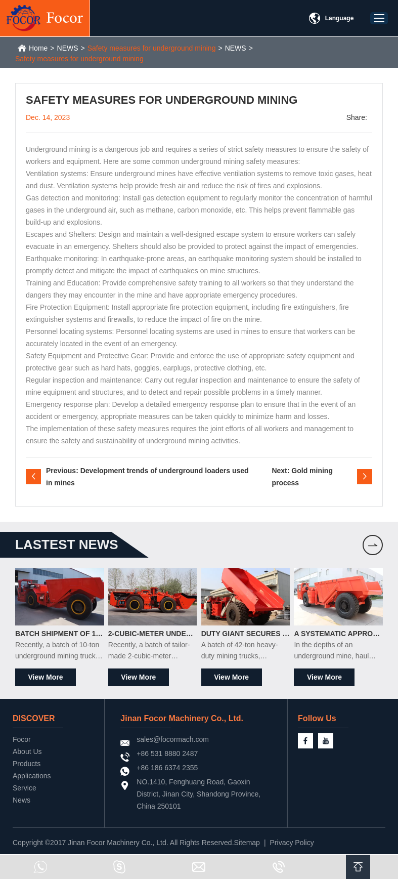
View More (45, 677)
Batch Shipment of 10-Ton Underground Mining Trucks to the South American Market (59, 634)
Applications (32, 776)
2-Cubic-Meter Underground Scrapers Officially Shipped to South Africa (152, 634)
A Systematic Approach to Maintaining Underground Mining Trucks (338, 634)
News (21, 800)
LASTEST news (66, 544)
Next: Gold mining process (302, 477)
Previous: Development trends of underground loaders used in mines (147, 477)
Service (24, 788)
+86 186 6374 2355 (167, 768)
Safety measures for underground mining (151, 48)
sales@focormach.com (173, 739)
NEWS (67, 48)
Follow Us (317, 718)
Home (38, 48)
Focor (22, 739)
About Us (27, 751)
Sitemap (247, 843)
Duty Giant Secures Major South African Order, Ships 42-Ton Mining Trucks (245, 634)
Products (26, 764)
